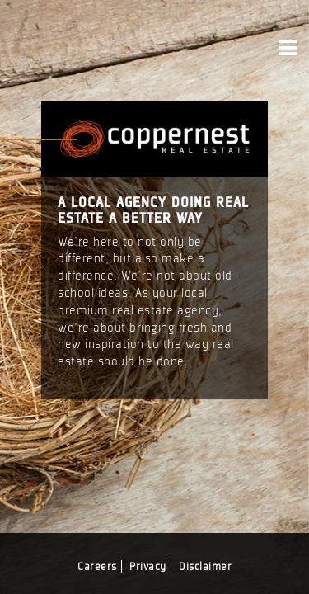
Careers (97, 566)
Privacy (147, 566)
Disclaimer (205, 566)
